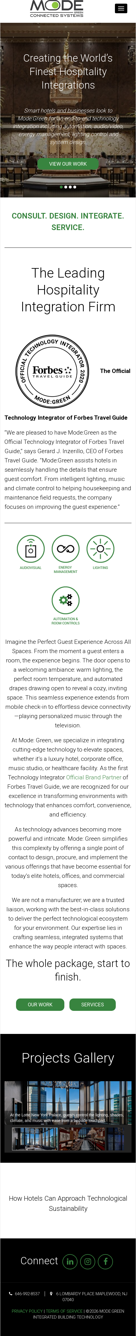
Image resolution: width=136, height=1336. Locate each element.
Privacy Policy (27, 1311)
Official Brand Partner (93, 777)
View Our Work (68, 164)
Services (92, 1004)
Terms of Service (64, 1311)
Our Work (40, 1004)
